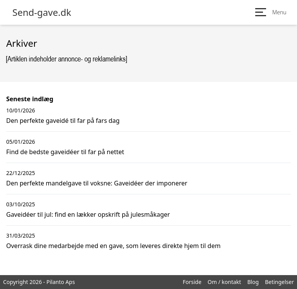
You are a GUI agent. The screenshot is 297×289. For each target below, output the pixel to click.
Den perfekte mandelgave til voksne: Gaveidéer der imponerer (96, 183)
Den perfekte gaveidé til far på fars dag (62, 120)
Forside (192, 282)
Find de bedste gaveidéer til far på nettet (65, 152)
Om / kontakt (224, 282)
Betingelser (279, 282)
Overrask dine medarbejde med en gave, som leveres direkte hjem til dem (113, 245)
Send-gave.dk (41, 12)
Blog (253, 282)
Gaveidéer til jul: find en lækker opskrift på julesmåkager (88, 214)
